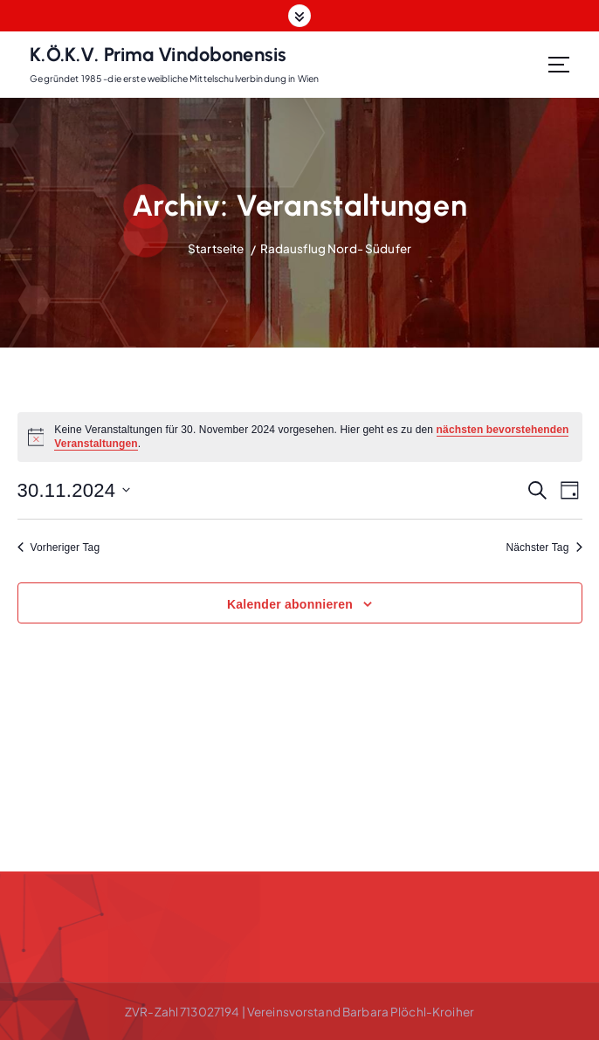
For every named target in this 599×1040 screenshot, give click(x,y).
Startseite (216, 248)
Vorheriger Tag (58, 547)
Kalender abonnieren (290, 604)
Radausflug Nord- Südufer (335, 248)
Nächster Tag (544, 547)
